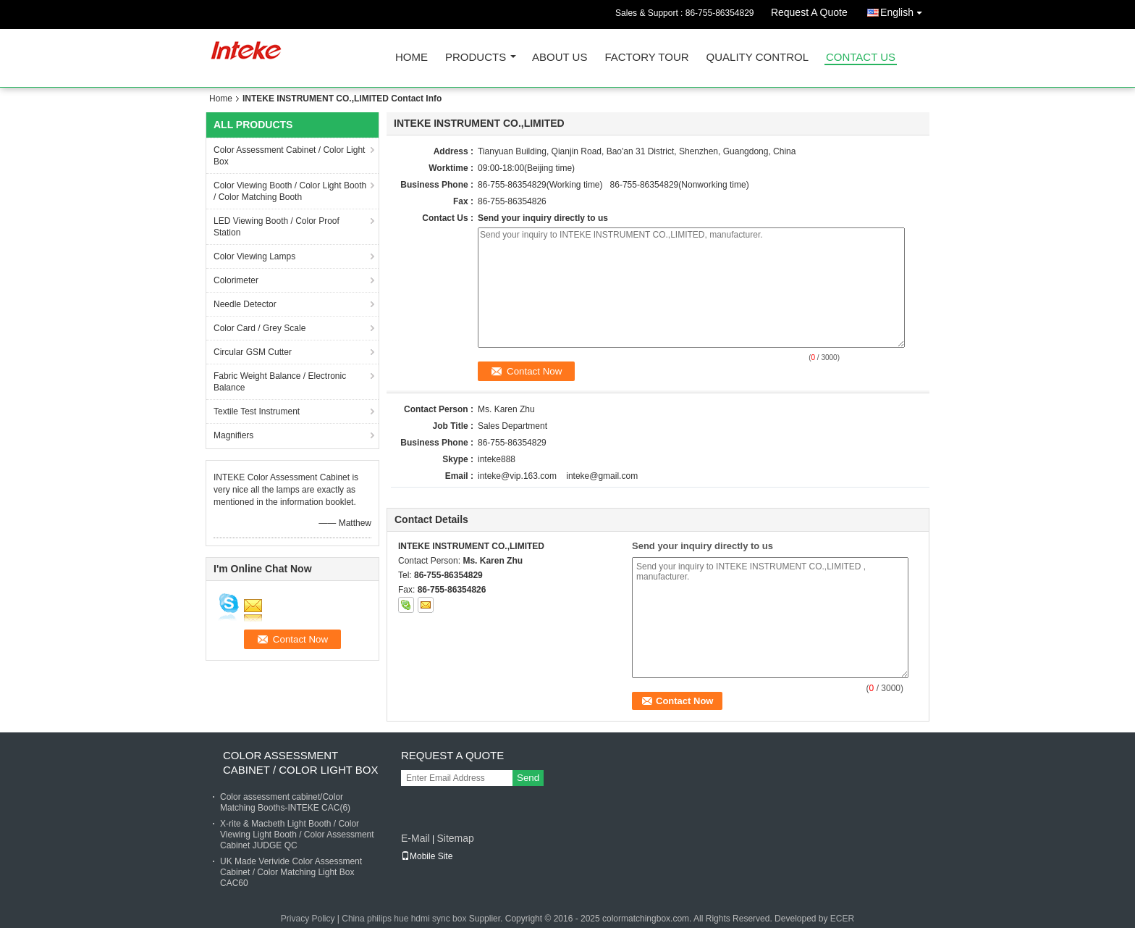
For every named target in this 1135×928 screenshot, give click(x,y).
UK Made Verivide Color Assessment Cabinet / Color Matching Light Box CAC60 (291, 872)
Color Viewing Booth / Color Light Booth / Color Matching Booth (290, 191)
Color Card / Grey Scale (259, 328)
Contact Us (860, 57)
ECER (842, 919)
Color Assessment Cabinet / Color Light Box (289, 156)
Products (475, 57)
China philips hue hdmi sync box (404, 919)
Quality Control (757, 57)
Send (528, 777)
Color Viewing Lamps (254, 256)
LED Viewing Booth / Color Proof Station (276, 227)
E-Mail (415, 838)
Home (411, 57)
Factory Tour (646, 57)
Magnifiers (233, 435)
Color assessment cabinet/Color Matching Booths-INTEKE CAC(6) (285, 802)
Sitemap (454, 838)
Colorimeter (236, 280)
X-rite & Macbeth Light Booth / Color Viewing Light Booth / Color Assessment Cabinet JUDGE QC (297, 834)
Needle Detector (245, 304)
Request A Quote (809, 12)
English (904, 9)
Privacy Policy (308, 919)
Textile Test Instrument (257, 411)
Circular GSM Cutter (253, 352)
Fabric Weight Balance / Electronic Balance (280, 382)
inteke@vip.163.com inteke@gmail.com (558, 476)
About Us (559, 57)
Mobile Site (426, 856)
